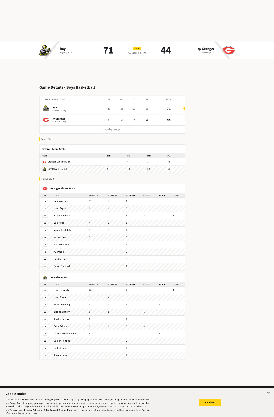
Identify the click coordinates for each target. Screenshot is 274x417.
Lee (60, 234)
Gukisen (61, 241)
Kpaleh (62, 212)
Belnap (62, 301)
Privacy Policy (31, 412)
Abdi (59, 220)
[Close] (268, 396)
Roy (63, 49)
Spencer (62, 316)
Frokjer (61, 345)
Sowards (61, 287)
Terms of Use (16, 412)
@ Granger (206, 49)
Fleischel (62, 263)
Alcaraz (60, 352)
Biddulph (62, 227)
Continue (210, 404)
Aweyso (61, 198)
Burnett (61, 294)
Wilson (59, 249)
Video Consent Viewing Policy (59, 412)
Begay (60, 205)
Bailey (62, 309)
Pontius (62, 338)
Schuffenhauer (65, 330)
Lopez (61, 256)
